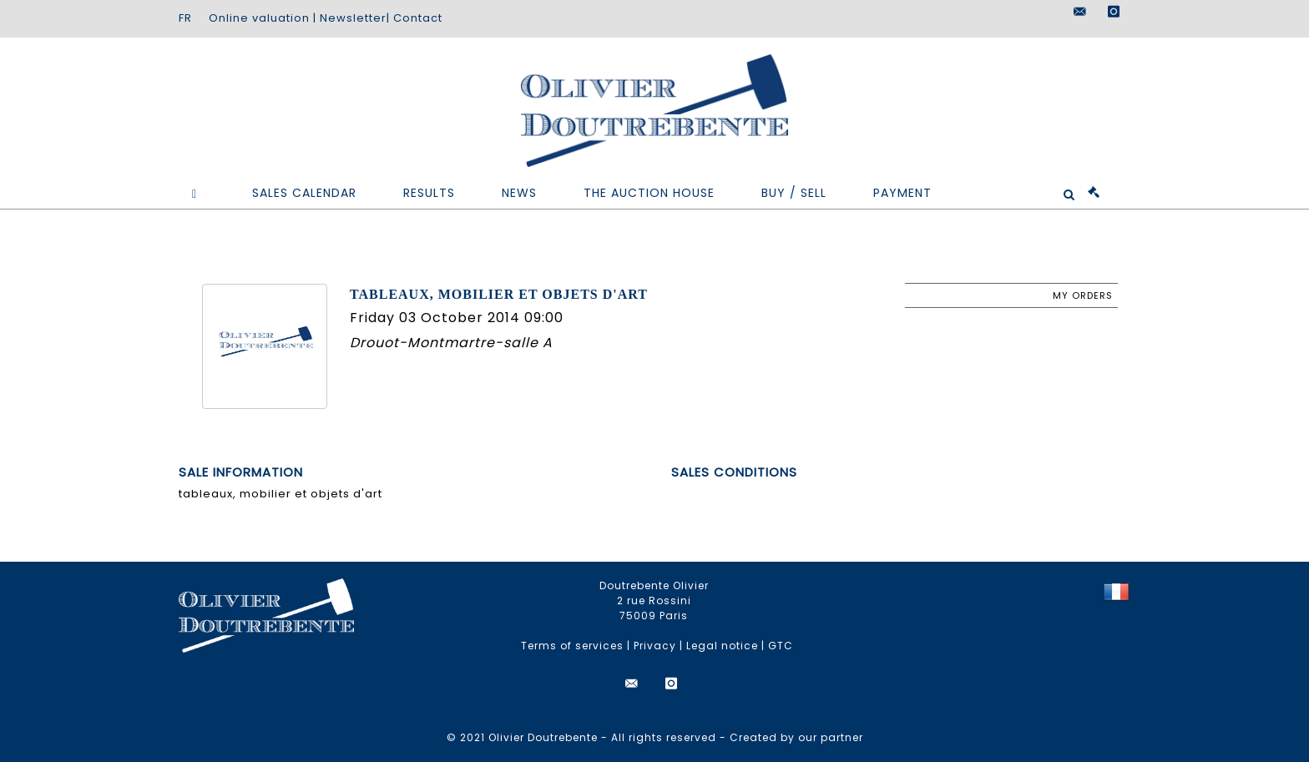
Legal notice (722, 645)
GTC (780, 645)
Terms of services (572, 645)
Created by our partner (796, 737)
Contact (417, 18)
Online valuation (259, 18)
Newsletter (353, 18)
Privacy (655, 645)
